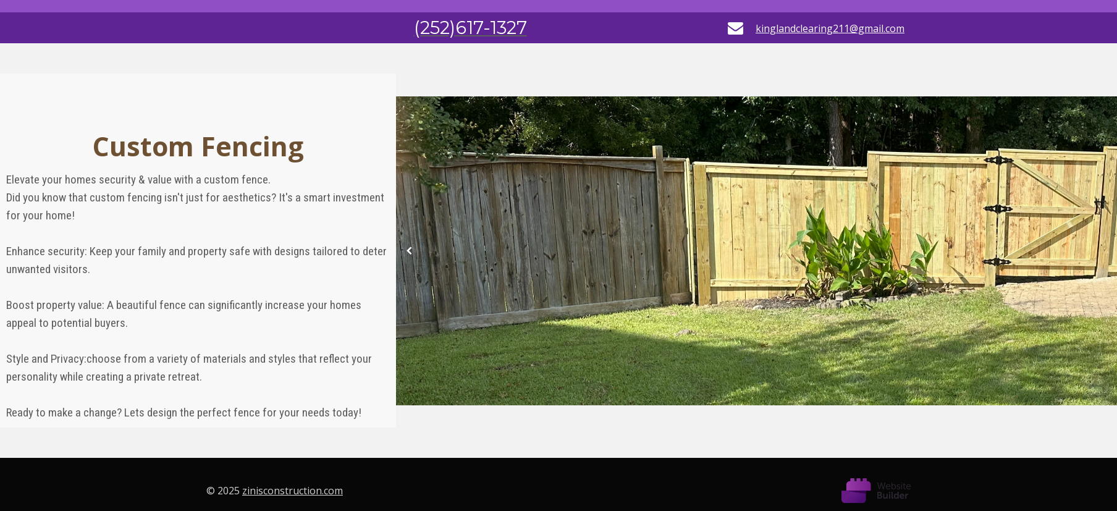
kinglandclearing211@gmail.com (830, 28)
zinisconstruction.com (292, 490)
